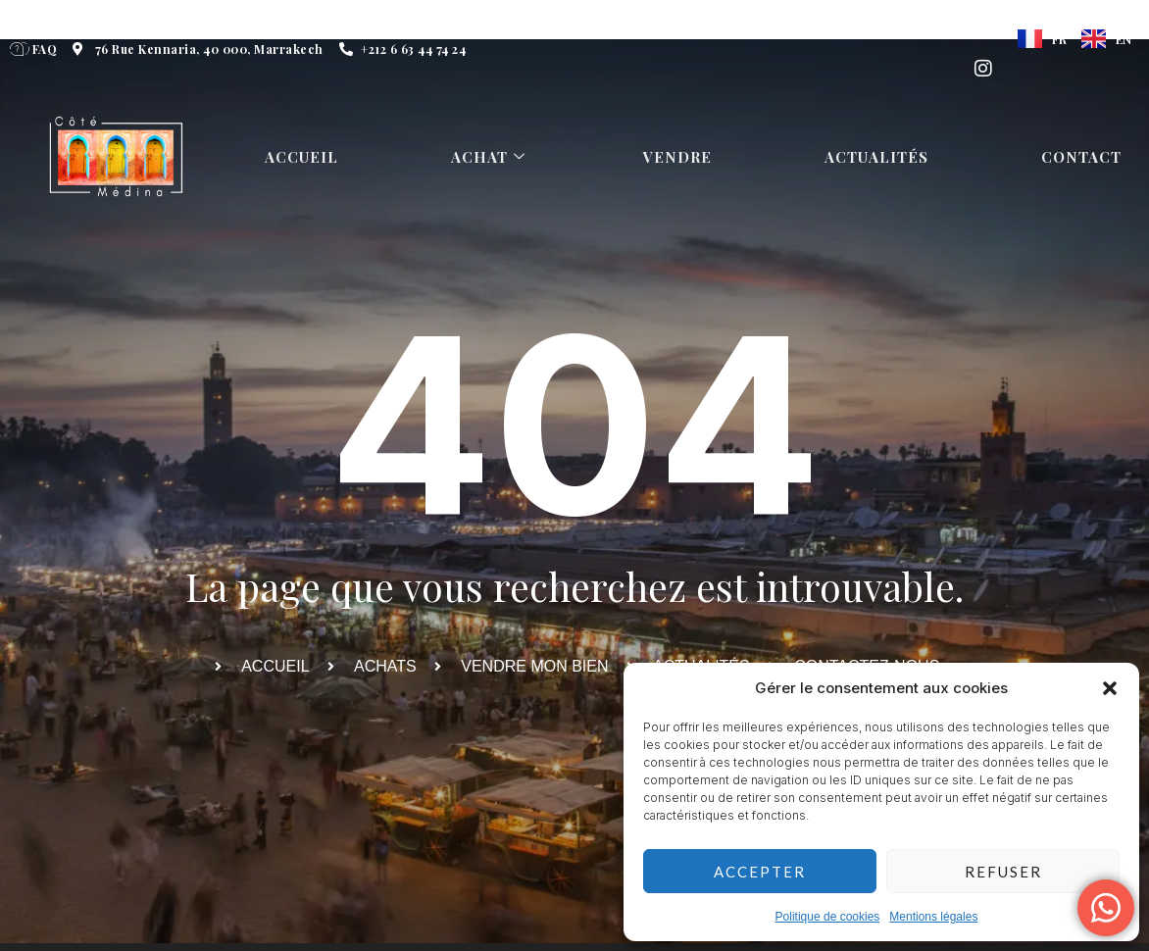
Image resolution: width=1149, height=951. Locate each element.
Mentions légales (933, 917)
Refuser (1003, 871)
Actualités (878, 157)
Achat (491, 157)
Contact (1083, 157)
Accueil (302, 157)
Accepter (760, 871)
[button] (1110, 688)
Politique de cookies (827, 917)
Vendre (679, 157)
